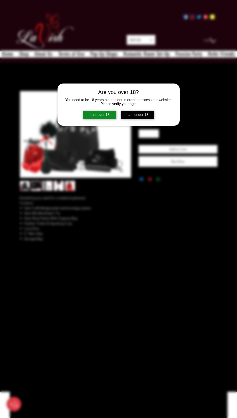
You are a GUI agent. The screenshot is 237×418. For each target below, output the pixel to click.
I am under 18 (137, 115)
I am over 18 (100, 115)
